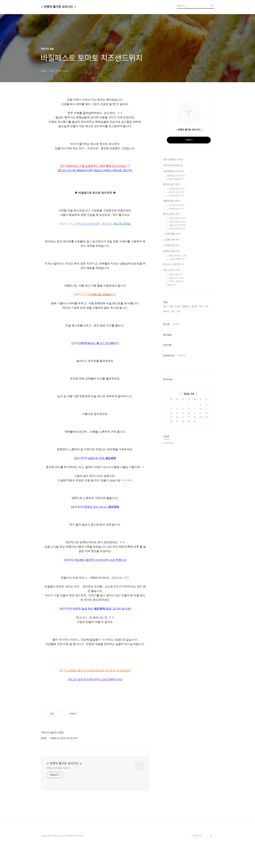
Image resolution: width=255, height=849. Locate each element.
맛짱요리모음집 (175, 179)
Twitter (182, 355)
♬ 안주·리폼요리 (176, 222)
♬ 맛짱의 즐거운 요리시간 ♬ (58, 7)
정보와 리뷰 (171, 251)
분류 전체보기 (173, 159)
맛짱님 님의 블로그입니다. (58, 768)
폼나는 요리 (171, 214)
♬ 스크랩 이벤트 (175, 259)
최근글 (166, 324)
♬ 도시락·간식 (175, 205)
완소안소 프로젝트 (173, 264)
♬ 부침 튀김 (171, 245)
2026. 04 (189, 393)
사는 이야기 (171, 270)
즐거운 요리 (171, 184)
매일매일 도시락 (176, 175)
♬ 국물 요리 (171, 239)
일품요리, (186, 306)
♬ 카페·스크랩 (175, 281)
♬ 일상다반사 (175, 278)
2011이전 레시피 (172, 165)
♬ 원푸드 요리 (175, 192)
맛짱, (171, 306)
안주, (206, 306)
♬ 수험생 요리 (175, 208)
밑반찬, (194, 306)
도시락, (177, 306)
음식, (165, 306)
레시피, (166, 311)
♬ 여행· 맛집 (174, 274)
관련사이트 (197, 835)
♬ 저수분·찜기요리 (176, 228)
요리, (173, 311)
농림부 (171, 285)
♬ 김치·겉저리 (175, 195)
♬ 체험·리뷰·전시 (177, 255)
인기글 (176, 324)
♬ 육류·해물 (171, 234)
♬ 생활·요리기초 (176, 225)
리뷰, (201, 306)
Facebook (168, 355)
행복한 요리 (171, 201)
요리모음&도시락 (173, 171)
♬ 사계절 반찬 (176, 189)
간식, (178, 311)
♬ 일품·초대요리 (176, 218)
